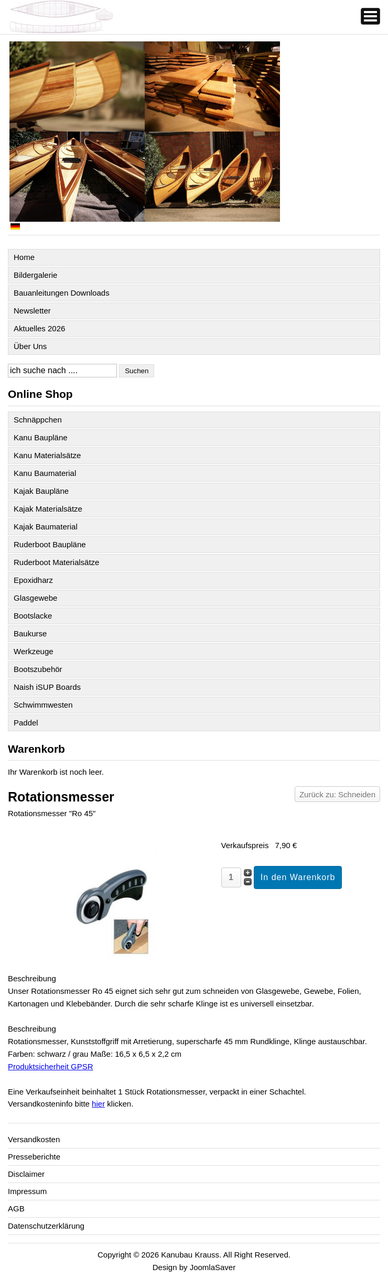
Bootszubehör (38, 669)
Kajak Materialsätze (48, 508)
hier (98, 1103)
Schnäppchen (38, 419)
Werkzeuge (33, 651)
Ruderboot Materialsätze (56, 562)
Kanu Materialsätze (47, 455)
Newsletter (32, 310)
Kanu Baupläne (41, 437)
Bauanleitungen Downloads (62, 292)
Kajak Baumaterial (46, 526)
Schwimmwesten (43, 704)
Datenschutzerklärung (46, 1225)
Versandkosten (34, 1139)
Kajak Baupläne (41, 490)
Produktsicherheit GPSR (50, 1066)
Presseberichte (34, 1156)
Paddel (26, 722)
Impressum (27, 1191)
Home (24, 257)
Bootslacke (33, 615)
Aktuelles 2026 (39, 328)
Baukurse (30, 633)
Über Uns (30, 346)
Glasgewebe (35, 597)
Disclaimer (26, 1173)
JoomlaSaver (213, 1267)
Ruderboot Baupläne (50, 544)
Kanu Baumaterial (45, 473)
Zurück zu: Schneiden (337, 794)
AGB (16, 1208)
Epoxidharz (33, 580)
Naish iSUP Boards (47, 686)
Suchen (136, 371)
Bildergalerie (35, 274)
